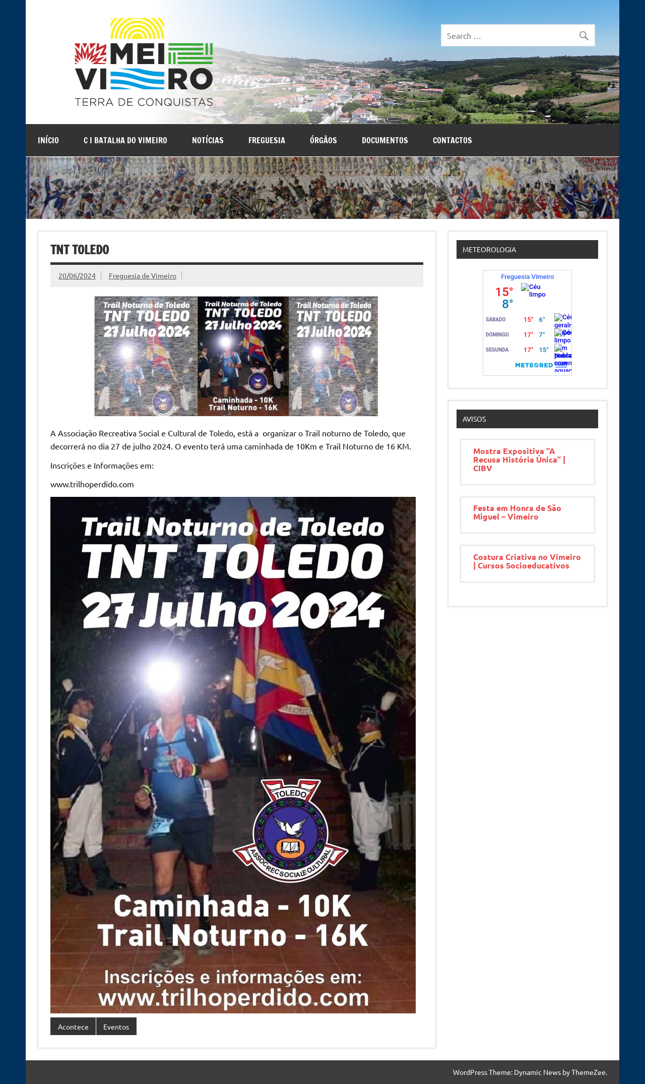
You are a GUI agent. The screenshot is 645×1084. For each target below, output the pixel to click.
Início (48, 140)
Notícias (208, 140)
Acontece (73, 1026)
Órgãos (323, 140)
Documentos (385, 140)
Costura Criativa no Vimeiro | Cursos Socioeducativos (527, 560)
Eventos (116, 1026)
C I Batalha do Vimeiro (125, 140)
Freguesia (266, 140)
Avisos (474, 418)
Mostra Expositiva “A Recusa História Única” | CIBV (519, 459)
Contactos (452, 140)
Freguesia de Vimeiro (142, 275)
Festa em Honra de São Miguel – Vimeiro (517, 512)
